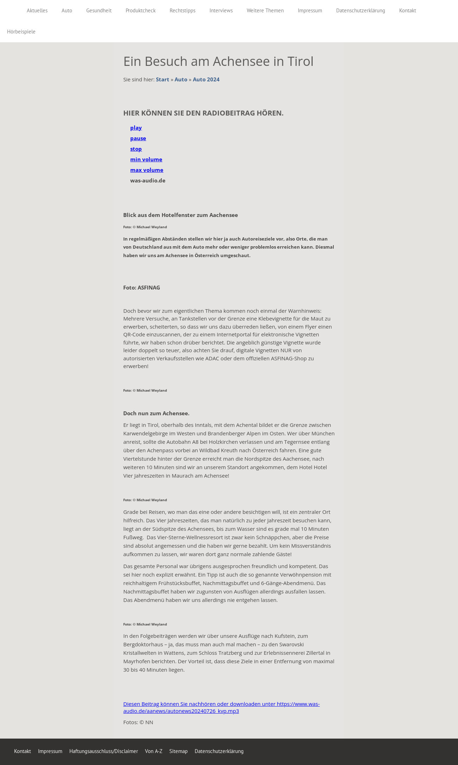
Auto (181, 79)
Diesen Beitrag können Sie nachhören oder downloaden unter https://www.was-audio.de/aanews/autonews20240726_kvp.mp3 (221, 707)
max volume (146, 169)
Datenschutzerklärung (219, 751)
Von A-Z (153, 751)
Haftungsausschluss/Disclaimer (103, 751)
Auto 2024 (206, 79)
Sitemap (178, 751)
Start (162, 79)
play (136, 127)
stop (136, 148)
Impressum (50, 751)
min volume (146, 159)
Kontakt (22, 751)
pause (138, 138)
